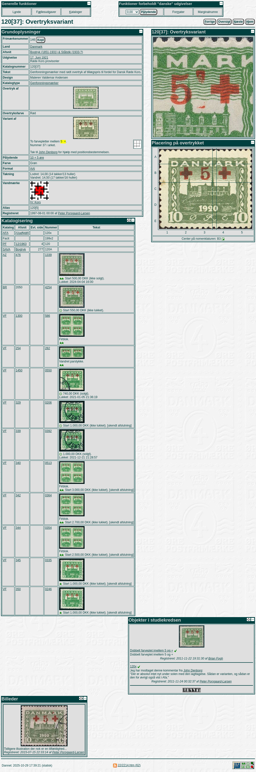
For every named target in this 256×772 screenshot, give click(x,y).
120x (133, 667)
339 (18, 431)
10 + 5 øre (37, 158)
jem (250, 21)
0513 (48, 463)
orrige (210, 21)
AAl (32, 169)
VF (4, 316)
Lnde (16, 12)
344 (18, 528)
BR (5, 288)
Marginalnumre (208, 12)
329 (18, 403)
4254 (48, 288)
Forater (178, 12)
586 (47, 316)
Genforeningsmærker (44, 83)
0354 (48, 528)
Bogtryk (21, 250)
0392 (48, 431)
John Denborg (48, 152)
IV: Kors (35, 203)
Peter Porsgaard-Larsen (74, 214)
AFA (5, 233)
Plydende (148, 12)
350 (18, 589)
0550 (48, 371)
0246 (48, 589)
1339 (48, 255)
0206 (48, 403)
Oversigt (224, 21)
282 (47, 348)
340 (18, 463)
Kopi (40, 40)
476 (18, 255)
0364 (48, 496)
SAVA (6, 250)
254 (18, 348)
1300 (19, 316)
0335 (48, 560)
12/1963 (21, 244)
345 (18, 560)
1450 (19, 371)
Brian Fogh (215, 659)
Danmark (36, 46)
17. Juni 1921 (39, 57)
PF (4, 244)
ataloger (75, 12)
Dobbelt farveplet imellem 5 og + (151, 651)
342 (18, 496)
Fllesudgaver (46, 12)
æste (238, 21)
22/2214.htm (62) (129, 766)
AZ (4, 255)
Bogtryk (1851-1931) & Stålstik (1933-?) (56, 52)
